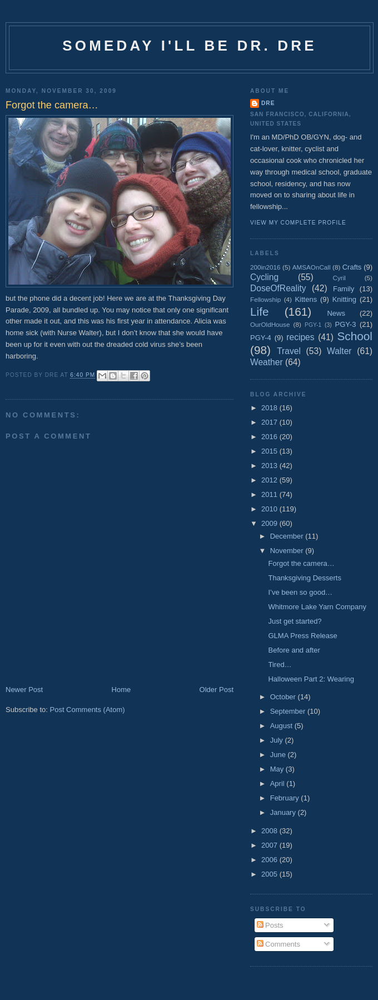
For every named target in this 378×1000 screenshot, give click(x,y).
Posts (270, 925)
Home (121, 689)
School (354, 336)
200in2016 (265, 267)
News (336, 313)
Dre (268, 103)
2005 (270, 874)
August (282, 726)
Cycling (264, 277)
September (288, 711)
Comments (278, 944)
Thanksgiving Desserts (304, 578)
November (288, 550)
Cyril (339, 277)
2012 (270, 480)
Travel (289, 351)
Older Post (216, 689)
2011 (270, 494)
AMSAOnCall (311, 267)
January (284, 812)
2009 (270, 523)
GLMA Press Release (302, 635)
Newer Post (24, 689)
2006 (270, 859)
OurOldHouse (270, 324)
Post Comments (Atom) (87, 709)
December (288, 536)
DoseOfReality (278, 288)
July (277, 740)
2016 (270, 436)
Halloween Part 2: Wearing (311, 679)
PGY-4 (260, 338)
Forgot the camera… (301, 563)
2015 (270, 451)
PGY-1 (313, 325)
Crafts (352, 267)
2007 (270, 845)
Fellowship (265, 299)
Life (259, 311)
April (278, 783)
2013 (270, 465)
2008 (270, 831)
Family (343, 289)
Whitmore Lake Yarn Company (317, 607)
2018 (270, 408)
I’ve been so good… (300, 592)
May (278, 769)
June (279, 754)
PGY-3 (345, 324)
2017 (270, 422)
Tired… (279, 664)
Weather (266, 362)
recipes (300, 337)
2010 (270, 509)
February (285, 798)
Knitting (344, 299)
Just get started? (294, 621)
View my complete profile (298, 223)
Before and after (294, 650)
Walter (339, 351)
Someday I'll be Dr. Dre (189, 45)
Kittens (306, 299)
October (284, 697)
